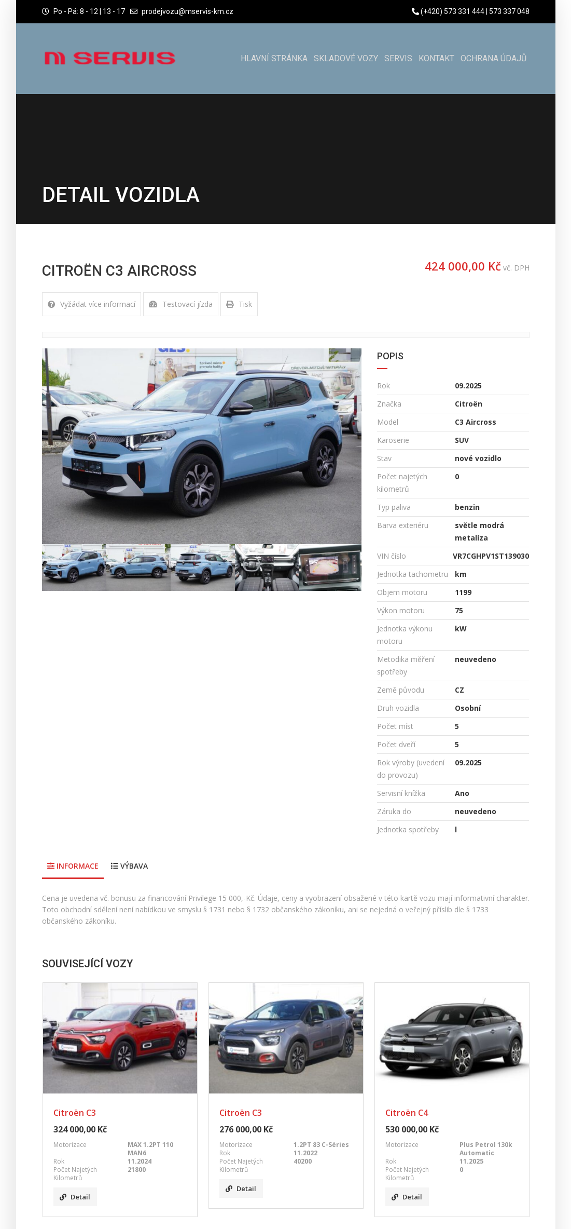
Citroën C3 (74, 1112)
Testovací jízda (181, 304)
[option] (202, 446)
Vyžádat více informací (91, 304)
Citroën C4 (406, 1112)
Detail (75, 1196)
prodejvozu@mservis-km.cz (187, 11)
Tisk (239, 304)
